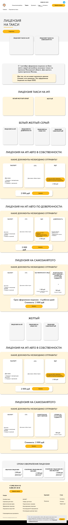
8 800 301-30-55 (44, 2)
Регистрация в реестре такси (30, 511)
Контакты (45, 5)
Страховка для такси (8, 501)
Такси (26, 5)
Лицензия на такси (13, 9)
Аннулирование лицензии (29, 506)
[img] (4, 5)
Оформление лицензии (8, 506)
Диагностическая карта (8, 504)
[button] (58, 5)
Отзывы (40, 6)
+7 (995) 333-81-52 (15, 485)
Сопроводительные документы (11, 513)
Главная (5, 9)
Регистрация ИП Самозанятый (30, 508)
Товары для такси (27, 501)
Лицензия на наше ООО (9, 508)
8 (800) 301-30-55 (14, 488)
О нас (61, 495)
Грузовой (33, 5)
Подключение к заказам (29, 504)
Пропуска (46, 501)
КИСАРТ (25, 499)
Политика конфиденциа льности (10, 517)
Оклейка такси (6, 499)
